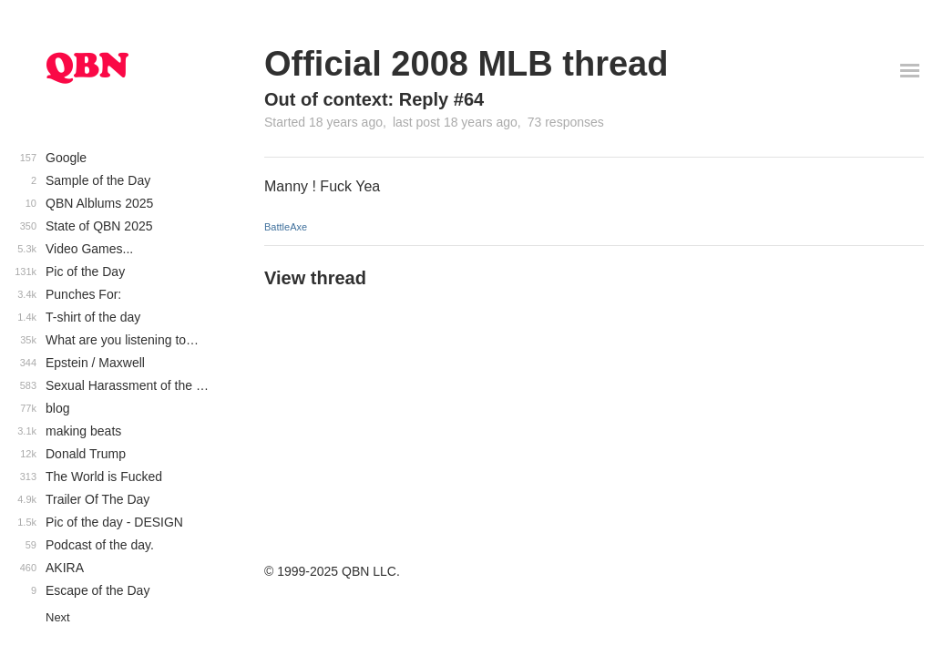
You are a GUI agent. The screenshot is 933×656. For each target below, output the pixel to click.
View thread (315, 278)
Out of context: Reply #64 (374, 99)
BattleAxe (285, 226)
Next (58, 617)
